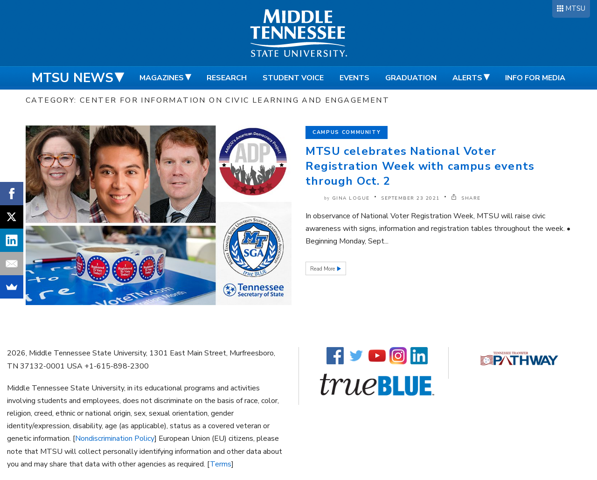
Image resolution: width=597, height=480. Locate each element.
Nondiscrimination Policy (114, 438)
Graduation (411, 78)
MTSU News (72, 78)
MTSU (575, 8)
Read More (323, 268)
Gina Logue (351, 198)
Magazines (161, 78)
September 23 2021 (410, 198)
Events (354, 78)
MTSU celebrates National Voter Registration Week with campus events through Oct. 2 (420, 166)
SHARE (466, 198)
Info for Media (535, 78)
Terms (220, 464)
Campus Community (346, 132)
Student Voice (293, 78)
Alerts (467, 78)
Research (227, 78)
